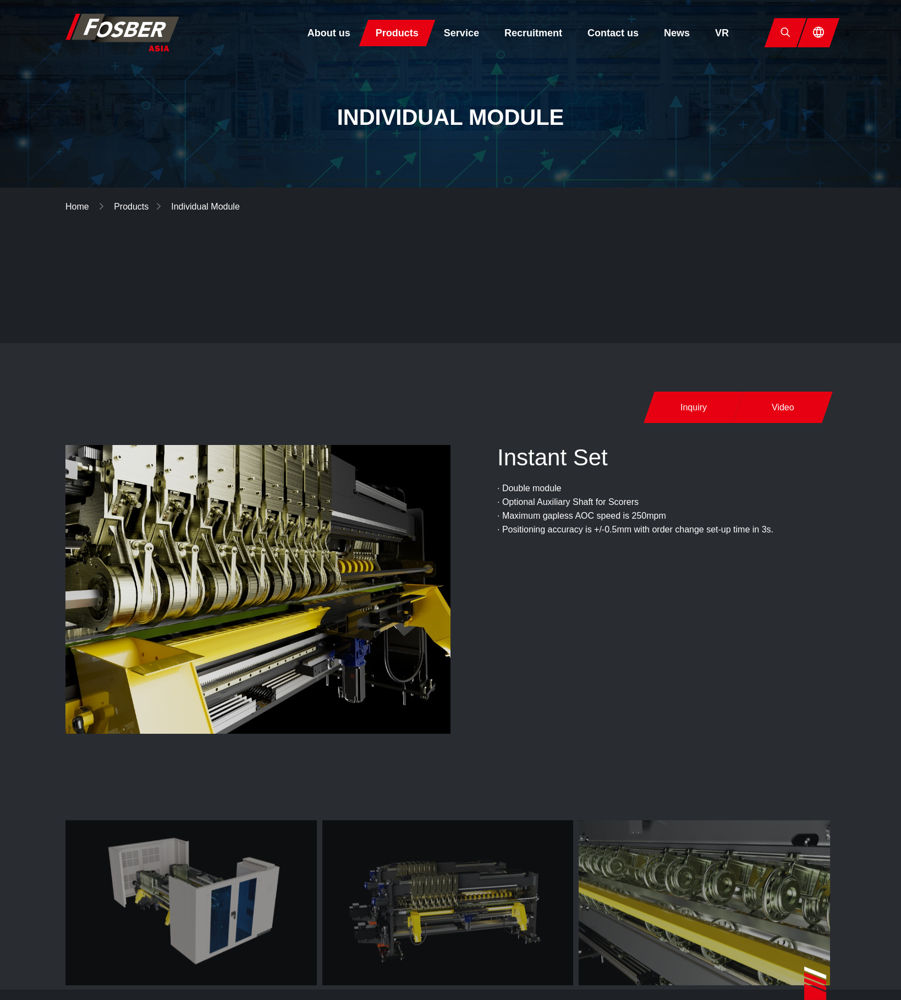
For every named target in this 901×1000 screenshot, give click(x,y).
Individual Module (205, 206)
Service (461, 33)
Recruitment (533, 33)
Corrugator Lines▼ (532, 274)
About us (328, 33)
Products (397, 33)
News (677, 33)
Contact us (613, 33)
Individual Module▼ (652, 274)
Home (78, 206)
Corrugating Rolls (770, 274)
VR (722, 33)
